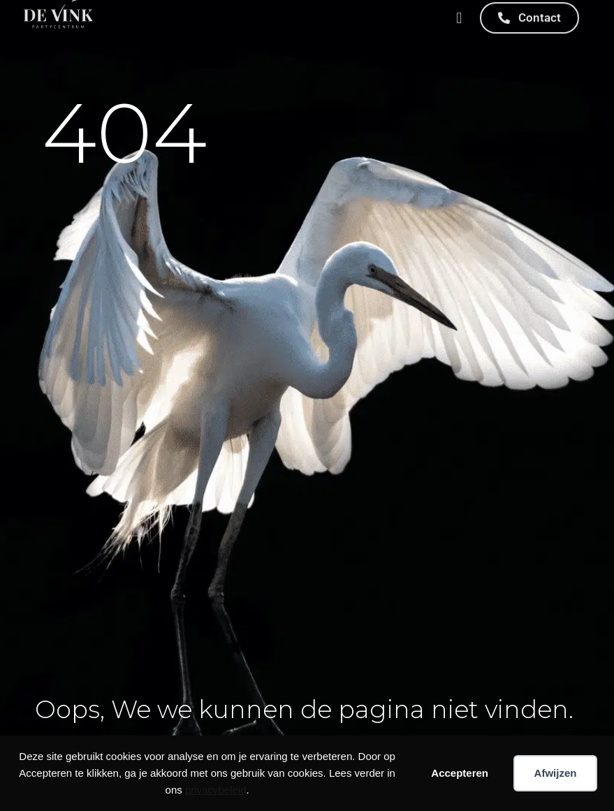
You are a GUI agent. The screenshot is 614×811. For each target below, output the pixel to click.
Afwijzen (555, 773)
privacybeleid (216, 790)
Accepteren (459, 773)
